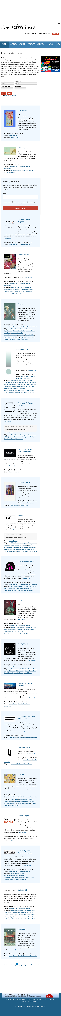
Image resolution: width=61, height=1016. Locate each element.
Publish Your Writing (4, 45)
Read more (7, 238)
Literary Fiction (16, 170)
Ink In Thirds (23, 644)
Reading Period (5, 86)
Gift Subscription (18, 999)
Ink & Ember (23, 601)
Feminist (15, 382)
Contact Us (25, 1001)
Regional (23, 590)
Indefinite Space (24, 482)
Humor (25, 545)
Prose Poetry (25, 292)
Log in (48, 33)
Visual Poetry (20, 294)
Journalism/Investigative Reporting (14, 386)
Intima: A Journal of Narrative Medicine (25, 852)
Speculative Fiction (14, 339)
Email (4, 193)
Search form (59, 23)
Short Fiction (12, 551)
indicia (20, 515)
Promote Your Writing (13, 44)
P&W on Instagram (59, 38)
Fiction (15, 135)
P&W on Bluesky (56, 38)
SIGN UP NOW (20, 208)
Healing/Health (25, 384)
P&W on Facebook (53, 38)
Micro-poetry (8, 388)
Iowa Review (23, 929)
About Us (51, 999)
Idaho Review (23, 148)
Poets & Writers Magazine (51, 45)
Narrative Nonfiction (27, 170)
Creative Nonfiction (24, 166)
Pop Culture (7, 337)
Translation (7, 168)
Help (46, 999)
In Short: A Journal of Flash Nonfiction (26, 450)
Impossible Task (22, 349)
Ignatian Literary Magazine (24, 220)
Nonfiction (21, 335)
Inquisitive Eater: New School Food (26, 717)
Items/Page (17, 86)
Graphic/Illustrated (27, 290)
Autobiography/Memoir (18, 380)
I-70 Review (22, 111)
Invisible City (23, 890)
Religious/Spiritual (25, 337)
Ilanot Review (23, 255)
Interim (21, 774)
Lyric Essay (17, 292)
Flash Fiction (15, 137)
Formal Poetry (32, 669)
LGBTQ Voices (30, 386)
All (25, 966)
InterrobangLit (23, 816)
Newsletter (35, 33)
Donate (27, 33)
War (33, 393)
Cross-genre (27, 287)
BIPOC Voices (15, 329)
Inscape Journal (24, 747)
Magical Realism (30, 547)
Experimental (8, 290)
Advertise (27, 999)
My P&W (42, 33)
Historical (33, 384)
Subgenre (18, 81)
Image (20, 304)
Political (31, 335)
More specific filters (10, 96)
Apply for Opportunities (41, 44)
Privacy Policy (34, 1001)
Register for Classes (31, 44)
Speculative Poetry (9, 439)
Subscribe (56, 33)
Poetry (11, 135)
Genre (3, 81)
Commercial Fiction (17, 911)
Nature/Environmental (10, 335)
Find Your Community (22, 44)
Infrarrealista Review (26, 562)
